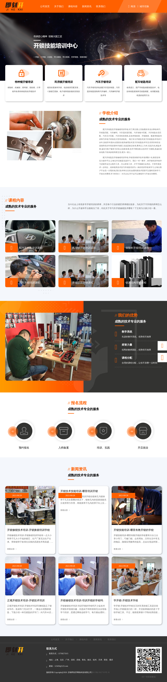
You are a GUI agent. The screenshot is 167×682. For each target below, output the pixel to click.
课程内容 (72, 6)
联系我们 (100, 6)
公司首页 (45, 6)
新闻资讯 (86, 6)
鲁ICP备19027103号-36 (101, 672)
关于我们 (59, 6)
